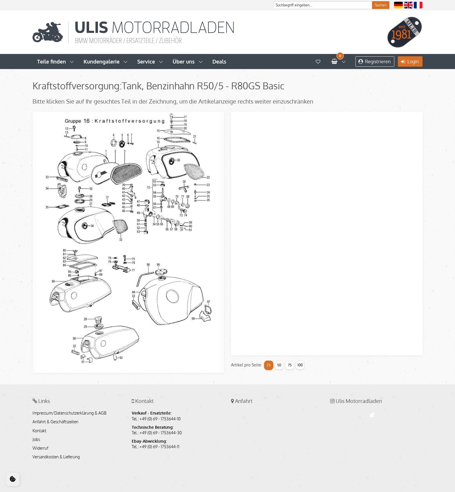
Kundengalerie (102, 61)
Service (146, 61)
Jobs (36, 439)
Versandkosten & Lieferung (56, 457)
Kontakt (39, 430)
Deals (219, 61)
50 (279, 365)
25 (269, 365)
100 (300, 365)
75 (290, 365)
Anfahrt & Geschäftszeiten (55, 421)
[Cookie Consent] (13, 479)
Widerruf (40, 448)
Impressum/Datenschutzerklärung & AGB (69, 413)
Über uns (184, 61)
